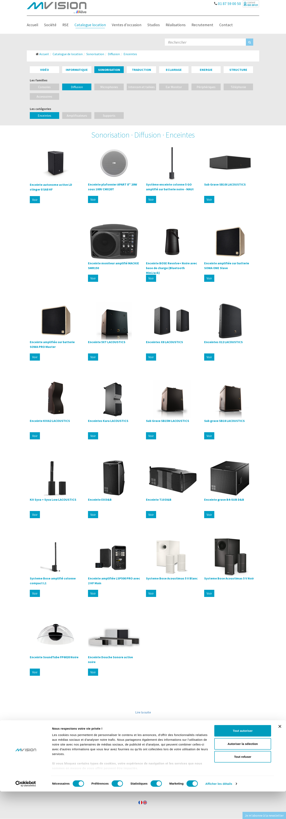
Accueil (32, 24)
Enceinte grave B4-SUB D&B (224, 499)
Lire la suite (143, 712)
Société (50, 24)
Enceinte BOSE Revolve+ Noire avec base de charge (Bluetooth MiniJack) (171, 268)
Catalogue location (90, 24)
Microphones (109, 87)
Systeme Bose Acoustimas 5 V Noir (229, 578)
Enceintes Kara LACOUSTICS (108, 421)
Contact (226, 24)
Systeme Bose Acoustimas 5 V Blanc (172, 578)
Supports (109, 115)
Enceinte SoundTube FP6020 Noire (54, 657)
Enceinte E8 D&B (100, 499)
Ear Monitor (174, 87)
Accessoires (44, 96)
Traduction (141, 70)
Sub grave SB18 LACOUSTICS (224, 421)
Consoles (44, 87)
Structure (238, 70)
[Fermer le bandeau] (279, 754)
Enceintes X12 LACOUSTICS (223, 342)
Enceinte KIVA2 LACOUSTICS (50, 421)
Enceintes (44, 115)
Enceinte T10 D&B (158, 499)
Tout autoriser (243, 758)
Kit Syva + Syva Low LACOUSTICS (53, 499)
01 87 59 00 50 (227, 2)
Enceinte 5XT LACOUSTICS (106, 342)
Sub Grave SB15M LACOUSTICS (167, 421)
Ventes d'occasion (126, 24)
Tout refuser (242, 784)
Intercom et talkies (141, 87)
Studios (153, 24)
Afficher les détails (218, 811)
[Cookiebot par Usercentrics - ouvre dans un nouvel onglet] (25, 811)
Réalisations (176, 24)
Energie (206, 70)
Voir (35, 200)
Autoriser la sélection (243, 771)
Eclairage (174, 70)
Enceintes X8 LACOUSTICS (164, 342)
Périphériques (206, 87)
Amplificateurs (77, 115)
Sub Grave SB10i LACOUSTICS (225, 184)
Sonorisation (109, 70)
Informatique (77, 70)
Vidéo (44, 70)
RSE (65, 24)
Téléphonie (238, 87)
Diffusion (77, 87)
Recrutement (202, 24)
